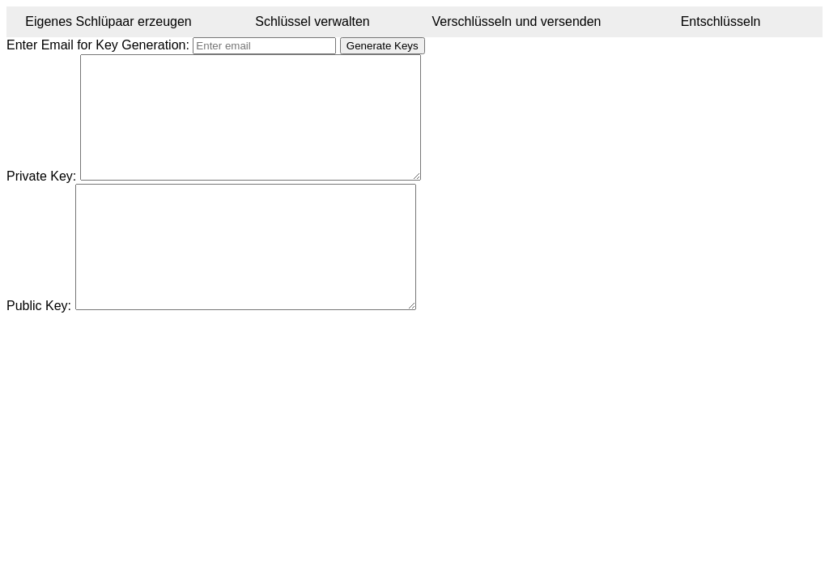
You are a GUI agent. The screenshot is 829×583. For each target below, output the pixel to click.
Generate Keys (382, 46)
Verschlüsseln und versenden (516, 21)
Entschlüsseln (721, 21)
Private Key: (41, 200)
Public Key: (38, 354)
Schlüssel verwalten (312, 21)
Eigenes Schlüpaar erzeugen (108, 21)
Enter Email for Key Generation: (97, 45)
